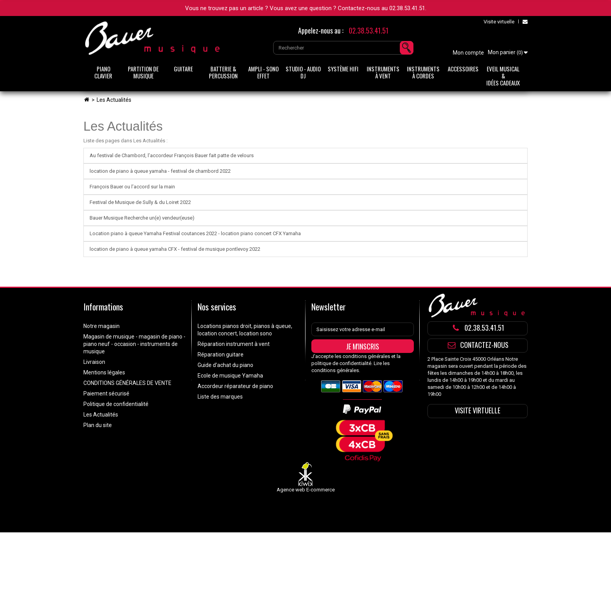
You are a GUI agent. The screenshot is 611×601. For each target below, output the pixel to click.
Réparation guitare (221, 354)
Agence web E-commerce (306, 490)
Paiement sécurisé (106, 393)
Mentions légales (104, 372)
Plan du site (97, 425)
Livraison (94, 362)
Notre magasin (101, 326)
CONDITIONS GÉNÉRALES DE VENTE (127, 383)
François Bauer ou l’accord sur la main (132, 187)
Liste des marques (220, 397)
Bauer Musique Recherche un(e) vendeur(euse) (142, 218)
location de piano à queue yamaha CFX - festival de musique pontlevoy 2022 (175, 249)
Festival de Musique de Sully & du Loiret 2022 (140, 202)
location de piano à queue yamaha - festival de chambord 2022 (160, 171)
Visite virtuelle (499, 22)
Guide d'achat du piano (225, 365)
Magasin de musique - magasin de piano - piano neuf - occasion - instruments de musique (134, 344)
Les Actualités (123, 126)
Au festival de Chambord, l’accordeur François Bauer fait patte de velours (172, 155)
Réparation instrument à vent (234, 344)
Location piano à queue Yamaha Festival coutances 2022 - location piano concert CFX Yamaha (195, 233)
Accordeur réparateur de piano (235, 386)
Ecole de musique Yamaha (230, 375)
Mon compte (468, 53)
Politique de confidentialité (115, 404)
